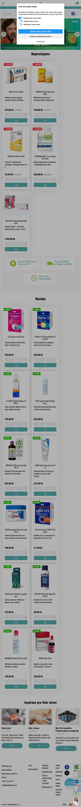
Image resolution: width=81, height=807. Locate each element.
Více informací (40, 41)
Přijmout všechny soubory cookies (40, 31)
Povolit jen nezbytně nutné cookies (40, 36)
